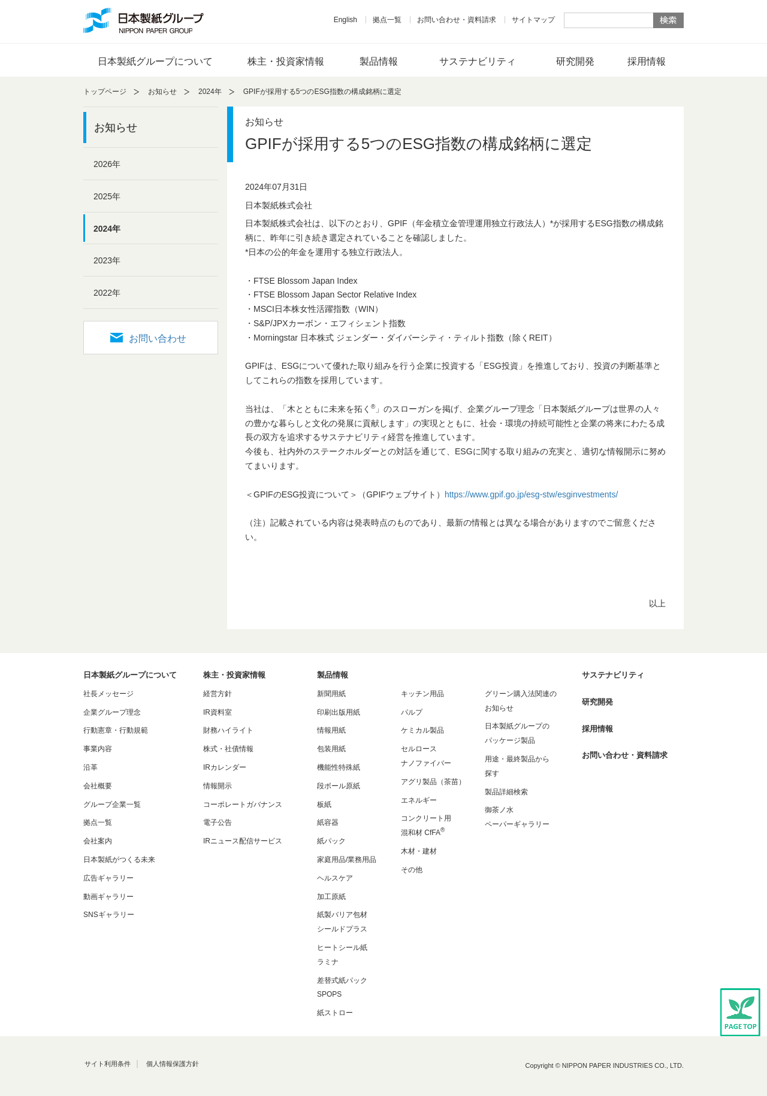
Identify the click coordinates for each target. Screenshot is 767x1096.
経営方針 (217, 694)
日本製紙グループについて (155, 61)
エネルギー (419, 800)
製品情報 (379, 61)
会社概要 (97, 786)
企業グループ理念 (112, 712)
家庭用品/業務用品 (346, 859)
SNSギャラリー (108, 914)
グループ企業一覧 (112, 804)
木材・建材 (419, 851)
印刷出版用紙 (338, 712)
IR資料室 (217, 712)
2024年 (210, 91)
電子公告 (217, 822)
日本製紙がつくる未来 (119, 859)
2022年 (106, 292)
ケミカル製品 (422, 730)
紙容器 (328, 822)
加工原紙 (331, 896)
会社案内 (97, 841)
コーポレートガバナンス (242, 804)
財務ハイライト (228, 730)
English (345, 20)
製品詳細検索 (506, 792)
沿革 (90, 767)
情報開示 (217, 786)
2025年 (106, 196)
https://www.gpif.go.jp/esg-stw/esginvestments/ (531, 494)
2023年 (106, 260)
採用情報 (646, 61)
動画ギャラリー (108, 896)
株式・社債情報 (228, 749)
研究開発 (575, 61)
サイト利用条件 (107, 1063)
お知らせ (162, 91)
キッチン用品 (422, 694)
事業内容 (97, 749)
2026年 (106, 164)
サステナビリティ (477, 61)
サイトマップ (533, 20)
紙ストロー (335, 1013)
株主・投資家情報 (285, 61)
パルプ (411, 712)
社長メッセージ (108, 694)
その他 (411, 870)
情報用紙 (331, 730)
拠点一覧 (387, 20)
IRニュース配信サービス (242, 841)
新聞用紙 (331, 694)
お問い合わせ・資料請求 (456, 20)
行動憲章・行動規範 (115, 730)
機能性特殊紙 (338, 767)
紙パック (331, 841)
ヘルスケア (335, 878)
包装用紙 (331, 749)
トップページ (104, 91)
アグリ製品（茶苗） (433, 782)
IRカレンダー (224, 767)
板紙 (324, 804)
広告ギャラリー (108, 878)
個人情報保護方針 (172, 1063)
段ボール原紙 (338, 786)
